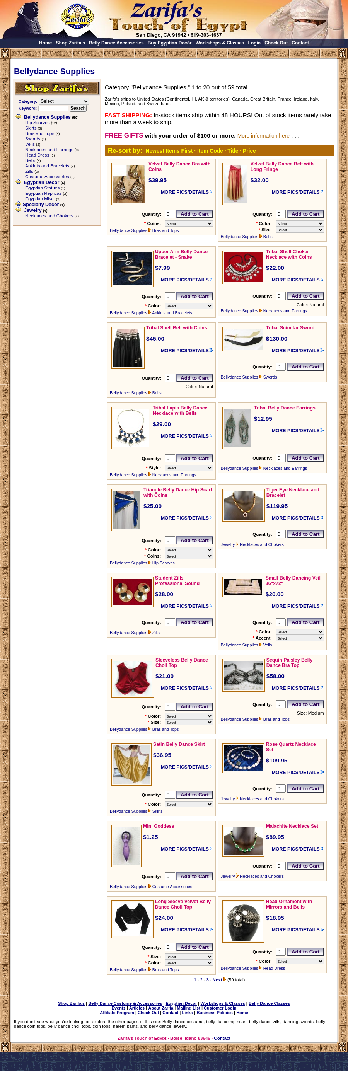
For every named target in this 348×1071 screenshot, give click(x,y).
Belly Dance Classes (269, 1003)
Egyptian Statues (42, 188)
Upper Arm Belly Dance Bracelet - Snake (181, 254)
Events (119, 1008)
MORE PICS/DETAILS (185, 192)
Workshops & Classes (220, 43)
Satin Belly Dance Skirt (179, 744)
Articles (137, 1008)
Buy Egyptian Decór (170, 43)
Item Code (210, 151)
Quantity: (151, 214)
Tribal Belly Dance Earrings (285, 408)
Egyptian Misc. (40, 198)
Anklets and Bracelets (47, 166)
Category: (28, 101)
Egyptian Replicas (43, 193)
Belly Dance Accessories (116, 43)
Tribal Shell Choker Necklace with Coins (289, 254)
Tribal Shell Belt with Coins (176, 328)
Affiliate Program (117, 1012)
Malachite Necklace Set (292, 826)
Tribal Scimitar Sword (290, 328)
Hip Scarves (37, 122)
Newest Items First (169, 151)
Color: (265, 223)
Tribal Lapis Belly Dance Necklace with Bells (180, 410)
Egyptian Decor (41, 182)
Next (219, 979)
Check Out (276, 43)
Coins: (154, 223)
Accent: (264, 638)
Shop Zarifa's (70, 43)
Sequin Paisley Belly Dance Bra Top (289, 662)
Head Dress (37, 155)
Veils (30, 144)
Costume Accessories (47, 176)
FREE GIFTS (124, 135)
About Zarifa (160, 1008)
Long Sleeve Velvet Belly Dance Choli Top (183, 904)
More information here (263, 136)
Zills (29, 171)
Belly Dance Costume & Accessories (125, 1003)
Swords (32, 139)
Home (45, 43)
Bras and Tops (39, 133)
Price (249, 151)
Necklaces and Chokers (49, 215)
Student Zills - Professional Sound (177, 580)
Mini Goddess (158, 826)
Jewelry (33, 210)
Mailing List (188, 1008)
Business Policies (214, 1012)
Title (232, 151)
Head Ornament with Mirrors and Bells (289, 904)
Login (254, 43)
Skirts (31, 128)
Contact (300, 43)
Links (187, 1012)
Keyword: (28, 108)
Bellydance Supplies (47, 117)
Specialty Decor (41, 204)
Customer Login (220, 1008)
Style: (155, 468)
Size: (266, 229)
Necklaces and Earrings (49, 149)
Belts (30, 160)
